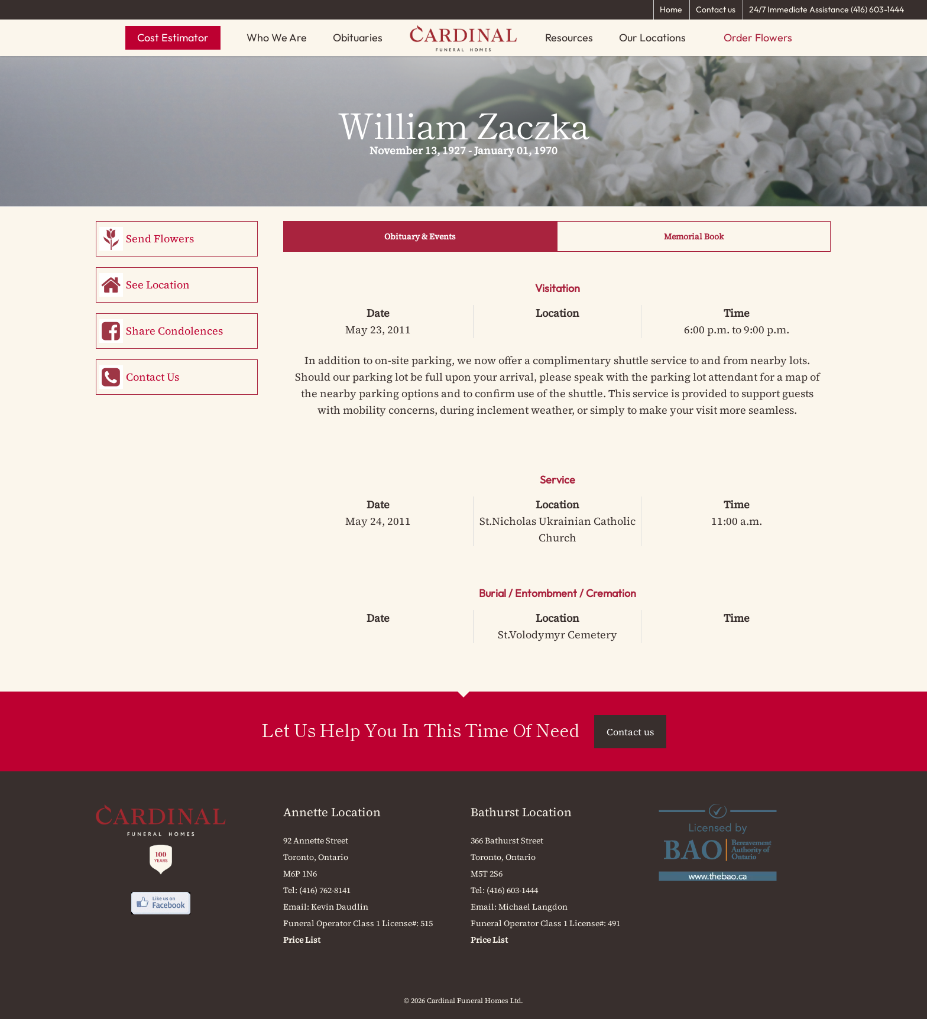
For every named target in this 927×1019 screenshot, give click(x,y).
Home (671, 9)
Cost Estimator (173, 37)
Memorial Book (694, 236)
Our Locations (652, 37)
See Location (158, 284)
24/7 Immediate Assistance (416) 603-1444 (826, 9)
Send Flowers (160, 238)
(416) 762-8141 (325, 890)
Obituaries (358, 37)
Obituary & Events (420, 236)
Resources (569, 37)
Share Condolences (174, 330)
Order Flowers (758, 37)
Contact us (715, 9)
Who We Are (277, 37)
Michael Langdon (533, 907)
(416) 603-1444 (512, 890)
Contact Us (152, 376)
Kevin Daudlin (339, 907)
